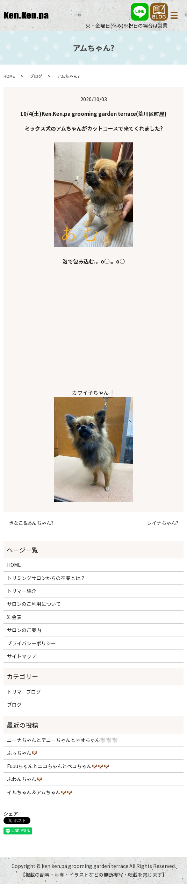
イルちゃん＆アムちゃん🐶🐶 (39, 792)
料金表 (14, 617)
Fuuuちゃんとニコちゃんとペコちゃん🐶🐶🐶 (58, 766)
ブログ (36, 76)
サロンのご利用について (34, 603)
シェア (10, 813)
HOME (9, 76)
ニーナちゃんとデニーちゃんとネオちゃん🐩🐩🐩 (62, 739)
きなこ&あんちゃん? (31, 523)
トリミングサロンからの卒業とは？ (46, 577)
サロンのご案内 (24, 629)
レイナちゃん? (162, 523)
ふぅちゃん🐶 (22, 752)
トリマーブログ (24, 691)
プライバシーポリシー (31, 643)
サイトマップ (21, 656)
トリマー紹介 (21, 590)
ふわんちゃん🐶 (24, 778)
